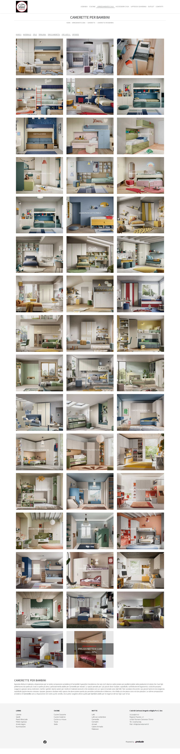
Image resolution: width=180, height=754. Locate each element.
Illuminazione (20, 727)
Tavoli (56, 722)
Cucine (92, 6)
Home (68, 23)
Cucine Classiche (60, 715)
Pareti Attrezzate (22, 719)
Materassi (95, 729)
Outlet (151, 6)
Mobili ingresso (21, 722)
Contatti (159, 6)
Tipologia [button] (42, 34)
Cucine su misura (60, 719)
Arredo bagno (20, 724)
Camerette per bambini (106, 23)
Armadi (94, 724)
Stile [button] (35, 34)
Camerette (91, 23)
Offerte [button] (75, 34)
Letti (93, 715)
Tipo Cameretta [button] (54, 34)
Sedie (56, 724)
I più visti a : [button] (66, 34)
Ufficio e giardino (138, 6)
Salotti (18, 717)
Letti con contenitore (99, 717)
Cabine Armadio (97, 727)
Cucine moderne (59, 717)
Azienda (84, 6)
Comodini (95, 722)
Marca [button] (18, 34)
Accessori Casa (122, 6)
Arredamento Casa (105, 6)
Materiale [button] (27, 34)
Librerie (18, 715)
